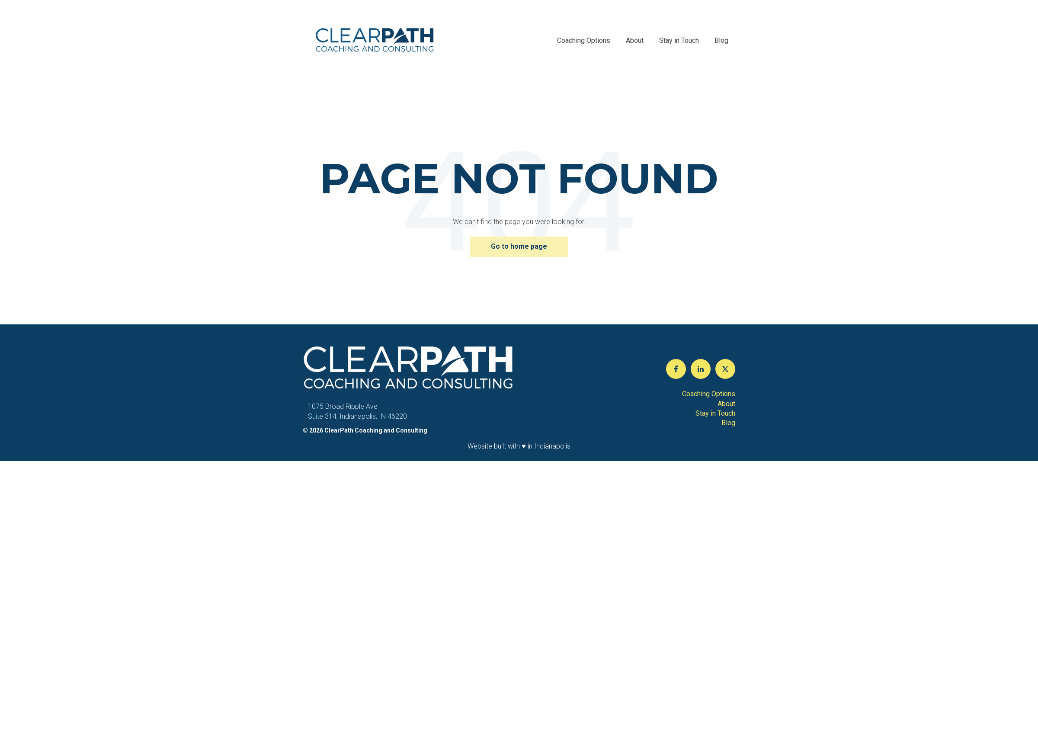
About (635, 40)
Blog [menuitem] (728, 423)
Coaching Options (583, 40)
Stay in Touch (679, 40)
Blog (721, 40)
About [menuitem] (726, 404)
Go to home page (519, 246)
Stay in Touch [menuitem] (715, 413)
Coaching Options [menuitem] (708, 394)
